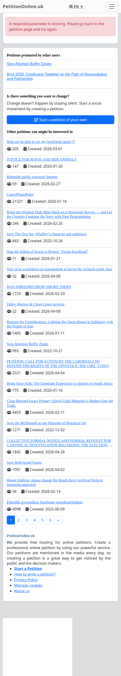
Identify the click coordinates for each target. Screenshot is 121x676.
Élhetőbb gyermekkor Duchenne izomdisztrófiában (45, 502)
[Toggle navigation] (111, 6)
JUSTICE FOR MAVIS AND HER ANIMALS (41, 159)
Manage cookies (28, 585)
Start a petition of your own (60, 119)
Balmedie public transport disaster (32, 177)
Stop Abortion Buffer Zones (29, 64)
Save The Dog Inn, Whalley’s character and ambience (46, 234)
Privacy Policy (26, 579)
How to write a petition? (34, 574)
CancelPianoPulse (20, 194)
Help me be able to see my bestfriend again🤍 (41, 142)
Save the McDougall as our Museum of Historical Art (46, 423)
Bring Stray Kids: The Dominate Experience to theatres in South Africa (59, 383)
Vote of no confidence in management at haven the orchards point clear (59, 269)
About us (22, 590)
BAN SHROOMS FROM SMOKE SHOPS (39, 287)
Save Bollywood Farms (24, 462)
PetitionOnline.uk (23, 6)
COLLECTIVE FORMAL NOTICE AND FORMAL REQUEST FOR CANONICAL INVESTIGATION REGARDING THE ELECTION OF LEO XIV (60, 445)
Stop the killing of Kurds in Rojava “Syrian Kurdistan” (47, 252)
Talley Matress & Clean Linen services (35, 304)
